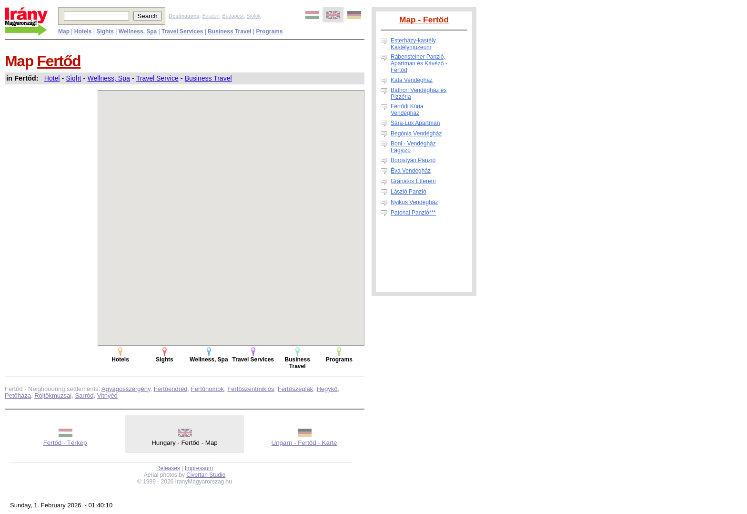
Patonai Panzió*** (413, 212)
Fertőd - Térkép (65, 442)
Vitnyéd (107, 395)
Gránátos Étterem (413, 181)
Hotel (52, 78)
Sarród (84, 395)
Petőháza (18, 395)
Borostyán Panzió (413, 160)
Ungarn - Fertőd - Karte (304, 442)
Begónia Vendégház (416, 133)
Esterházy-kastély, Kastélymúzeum (414, 44)
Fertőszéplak (295, 388)
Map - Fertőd (424, 19)
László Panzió (408, 191)
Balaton (210, 16)
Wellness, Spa (108, 78)
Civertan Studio (205, 475)
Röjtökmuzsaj (52, 395)
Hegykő (326, 388)
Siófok (253, 16)
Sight (73, 78)
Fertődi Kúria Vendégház (407, 109)
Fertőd (59, 61)
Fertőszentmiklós (250, 388)
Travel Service (157, 78)
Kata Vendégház (412, 80)
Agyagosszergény (125, 388)
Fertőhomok (207, 388)
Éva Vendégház (411, 170)
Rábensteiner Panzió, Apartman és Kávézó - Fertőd (419, 63)
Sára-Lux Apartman (415, 123)
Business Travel (208, 78)
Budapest (233, 16)
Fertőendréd (171, 388)
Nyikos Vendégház (414, 202)
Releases (168, 468)
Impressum (199, 468)
